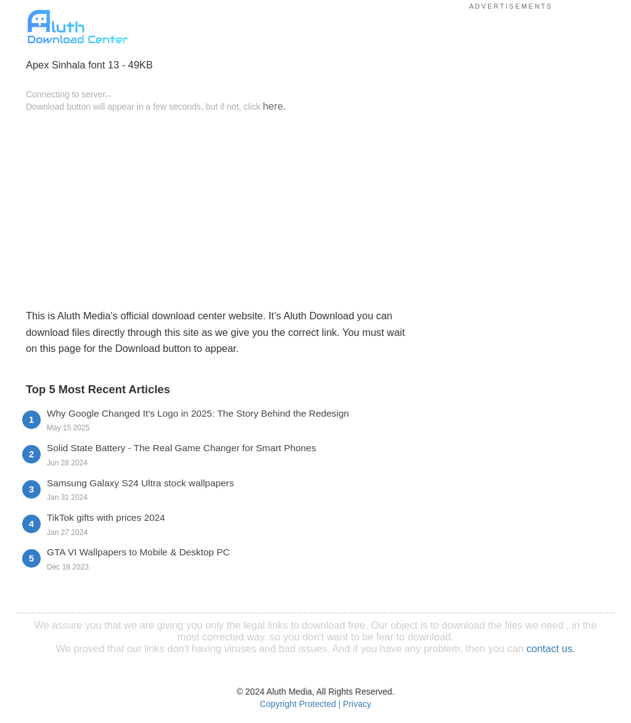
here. (274, 106)
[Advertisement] (216, 209)
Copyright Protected (297, 704)
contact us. (550, 648)
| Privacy (354, 704)
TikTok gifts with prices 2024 (106, 517)
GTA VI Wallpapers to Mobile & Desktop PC (138, 552)
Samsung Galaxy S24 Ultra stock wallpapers (140, 483)
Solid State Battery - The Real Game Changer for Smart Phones (181, 448)
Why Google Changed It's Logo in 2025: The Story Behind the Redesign (198, 413)
